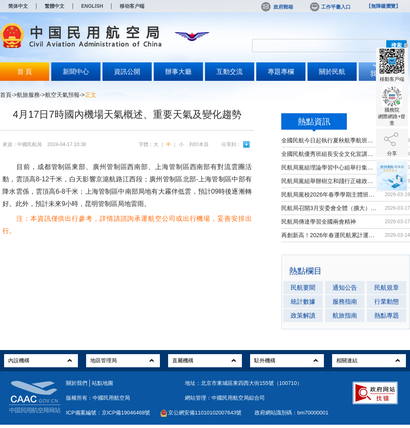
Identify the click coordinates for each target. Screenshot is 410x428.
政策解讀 (303, 315)
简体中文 (18, 6)
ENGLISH (92, 6)
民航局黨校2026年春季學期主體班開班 (329, 194)
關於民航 (332, 71)
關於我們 (76, 383)
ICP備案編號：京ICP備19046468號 (108, 413)
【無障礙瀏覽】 (383, 6)
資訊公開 (127, 71)
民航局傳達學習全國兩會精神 (318, 221)
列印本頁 (199, 144)
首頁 (5, 95)
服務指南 (345, 301)
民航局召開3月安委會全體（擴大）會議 (329, 208)
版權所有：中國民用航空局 (98, 398)
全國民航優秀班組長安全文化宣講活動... (329, 154)
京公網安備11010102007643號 (204, 413)
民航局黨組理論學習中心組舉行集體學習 (329, 167)
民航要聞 (303, 287)
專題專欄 (281, 71)
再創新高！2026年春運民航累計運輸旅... (329, 235)
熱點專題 (386, 315)
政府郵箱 (277, 7)
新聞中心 (76, 71)
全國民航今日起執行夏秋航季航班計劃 (329, 140)
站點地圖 (102, 383)
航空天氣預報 (62, 95)
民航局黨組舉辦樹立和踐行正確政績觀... (329, 181)
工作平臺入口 (330, 7)
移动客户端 (132, 6)
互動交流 (229, 71)
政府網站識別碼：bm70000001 (291, 413)
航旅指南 (345, 315)
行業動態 (386, 301)
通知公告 (345, 287)
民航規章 (386, 287)
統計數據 (303, 301)
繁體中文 (54, 6)
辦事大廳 (178, 71)
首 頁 (24, 71)
